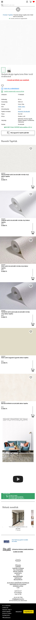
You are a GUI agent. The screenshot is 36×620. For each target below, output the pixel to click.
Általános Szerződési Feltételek (18, 583)
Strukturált (27, 111)
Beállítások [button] (6, 617)
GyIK (18, 587)
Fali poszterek (18, 570)
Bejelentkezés (18, 576)
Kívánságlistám (18, 586)
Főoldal (5, 15)
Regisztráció (18, 579)
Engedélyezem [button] (28, 611)
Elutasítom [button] (19, 611)
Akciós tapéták (18, 571)
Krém (23, 106)
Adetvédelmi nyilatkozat (18, 584)
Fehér (19, 106)
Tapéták (10, 15)
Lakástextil (18, 573)
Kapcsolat (18, 578)
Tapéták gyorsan (18, 568)
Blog (18, 575)
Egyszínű (20, 111)
